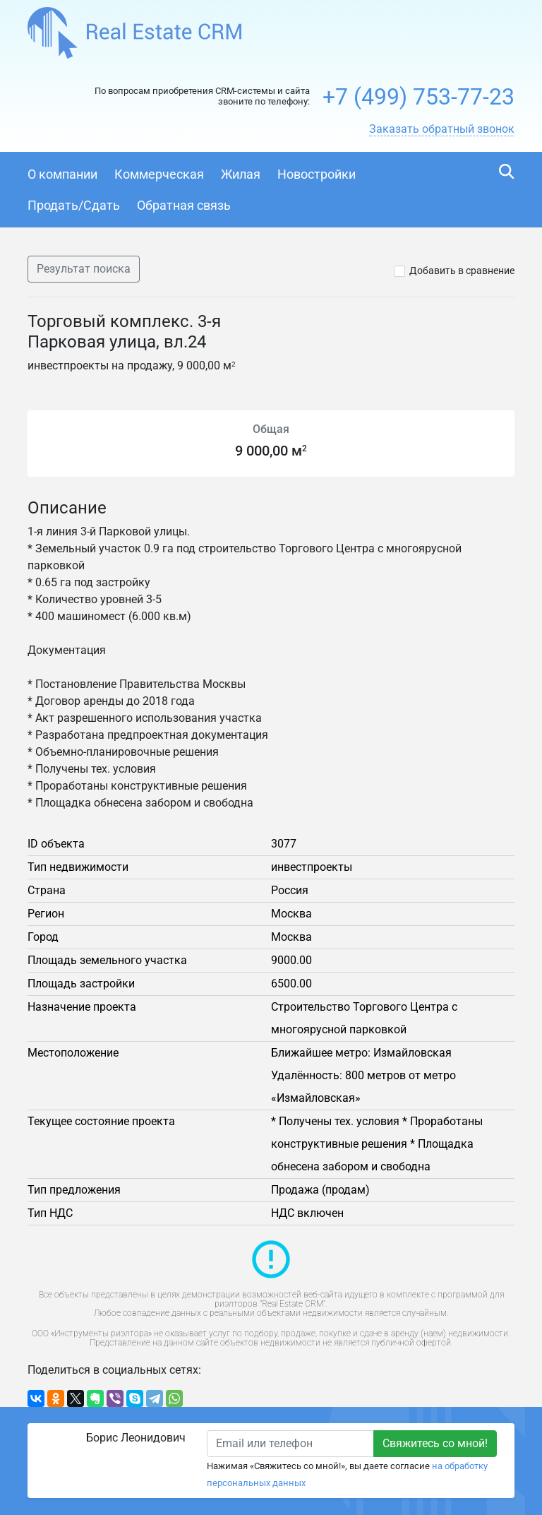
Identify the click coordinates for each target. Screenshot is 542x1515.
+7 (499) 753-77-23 (418, 96)
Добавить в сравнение (461, 270)
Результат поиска (84, 268)
